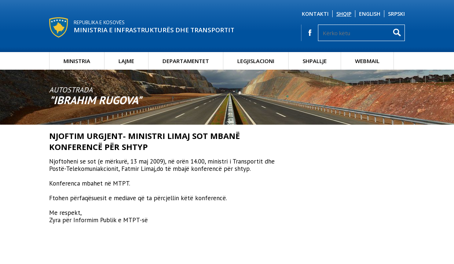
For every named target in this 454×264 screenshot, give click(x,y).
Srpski (396, 13)
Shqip (343, 13)
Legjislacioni (255, 61)
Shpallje (315, 61)
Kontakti (315, 13)
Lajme (126, 61)
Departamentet (185, 61)
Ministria (76, 61)
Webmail (367, 61)
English (369, 13)
